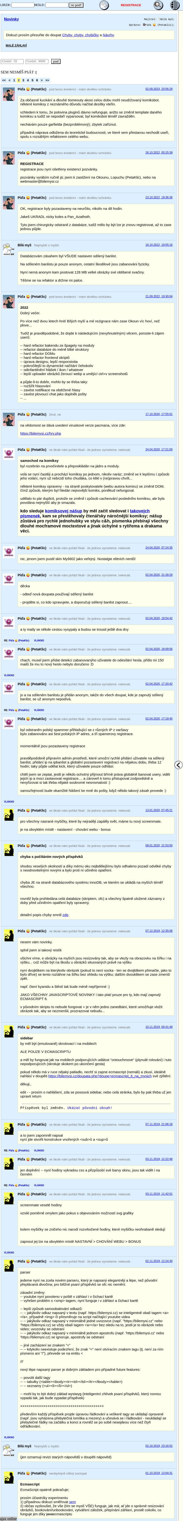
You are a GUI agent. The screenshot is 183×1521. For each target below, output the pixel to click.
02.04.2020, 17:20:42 (159, 684)
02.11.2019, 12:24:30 (159, 1261)
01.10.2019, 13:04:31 (159, 1473)
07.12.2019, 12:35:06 (159, 931)
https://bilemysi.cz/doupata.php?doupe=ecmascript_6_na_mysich (100, 1076)
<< (4, 80)
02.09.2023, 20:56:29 (159, 89)
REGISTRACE (137, 5)
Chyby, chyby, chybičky (80, 35)
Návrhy (108, 35)
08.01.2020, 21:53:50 (159, 845)
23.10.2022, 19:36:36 (159, 197)
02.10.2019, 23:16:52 (159, 1446)
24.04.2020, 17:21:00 (159, 449)
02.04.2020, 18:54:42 (159, 618)
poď (69, 61)
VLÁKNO (39, 640)
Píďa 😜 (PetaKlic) (158, 25)
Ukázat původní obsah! (89, 1108)
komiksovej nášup (63, 511)
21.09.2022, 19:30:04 (159, 296)
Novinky (11, 19)
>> (47, 80)
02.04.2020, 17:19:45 (159, 718)
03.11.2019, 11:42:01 (159, 1194)
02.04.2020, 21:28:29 (159, 575)
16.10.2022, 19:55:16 (159, 245)
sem (72, 1502)
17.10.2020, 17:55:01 (159, 414)
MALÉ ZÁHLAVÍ (16, 45)
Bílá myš (165, 19)
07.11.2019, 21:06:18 (159, 1124)
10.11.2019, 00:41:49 (159, 1027)
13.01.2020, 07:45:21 (159, 810)
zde (65, 915)
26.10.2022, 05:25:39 (159, 152)
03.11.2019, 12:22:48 (159, 1159)
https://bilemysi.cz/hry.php (40, 433)
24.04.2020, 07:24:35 (159, 547)
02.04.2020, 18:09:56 (159, 649)
